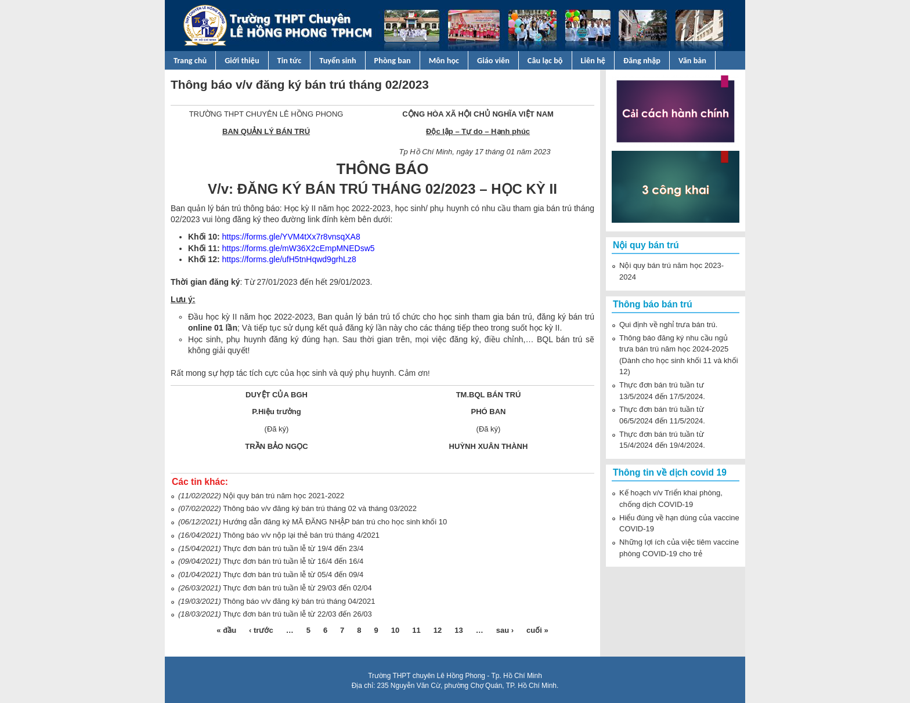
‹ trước (261, 630)
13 (458, 630)
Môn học (444, 60)
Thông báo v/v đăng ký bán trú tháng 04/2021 (299, 601)
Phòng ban (392, 60)
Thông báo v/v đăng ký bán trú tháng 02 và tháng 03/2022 (320, 508)
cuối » (537, 630)
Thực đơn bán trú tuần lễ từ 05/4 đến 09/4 (293, 574)
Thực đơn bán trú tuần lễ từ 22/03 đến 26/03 (297, 614)
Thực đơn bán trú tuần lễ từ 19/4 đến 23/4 (293, 548)
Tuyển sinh (337, 60)
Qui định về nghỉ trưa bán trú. (668, 324)
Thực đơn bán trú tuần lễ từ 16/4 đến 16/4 (293, 561)
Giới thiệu (242, 60)
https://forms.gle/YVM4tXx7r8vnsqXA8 (291, 236)
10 (395, 630)
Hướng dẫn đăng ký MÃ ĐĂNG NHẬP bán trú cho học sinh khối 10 (335, 521)
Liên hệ (593, 60)
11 (416, 630)
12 (438, 630)
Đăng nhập (641, 60)
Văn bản (692, 60)
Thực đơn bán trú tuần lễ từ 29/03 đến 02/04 (297, 588)
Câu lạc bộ (545, 60)
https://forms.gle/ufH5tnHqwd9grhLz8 (289, 259)
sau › (505, 630)
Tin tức (289, 60)
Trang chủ (190, 60)
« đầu (226, 630)
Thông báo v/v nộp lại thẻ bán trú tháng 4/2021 (301, 535)
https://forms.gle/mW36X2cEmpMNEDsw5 (298, 248)
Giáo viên (493, 60)
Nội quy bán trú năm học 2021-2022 (283, 495)
